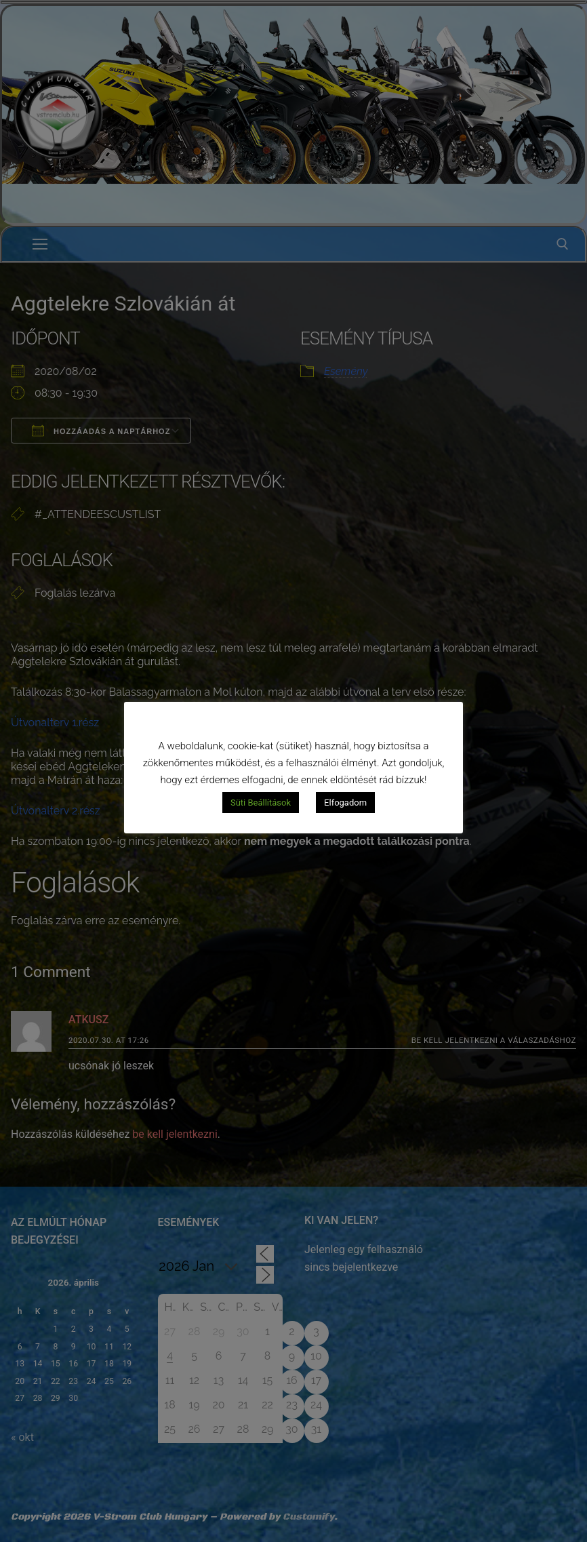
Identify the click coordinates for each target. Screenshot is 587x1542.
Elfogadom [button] (345, 802)
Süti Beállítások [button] (260, 802)
